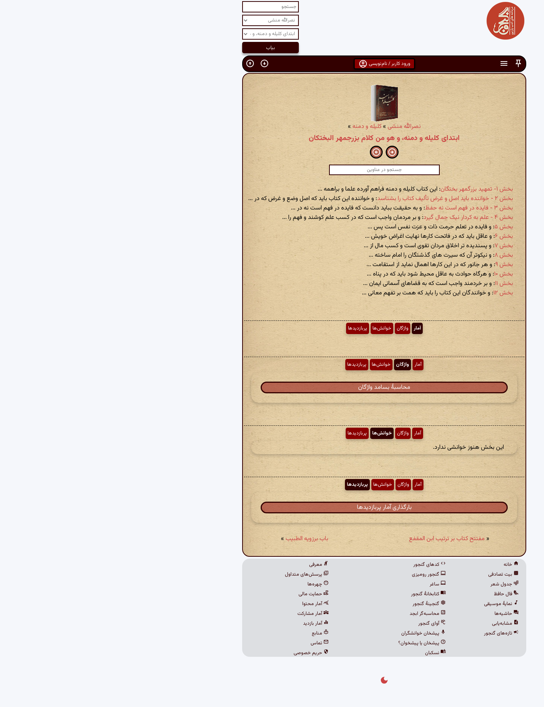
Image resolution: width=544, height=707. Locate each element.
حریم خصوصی (198, 653)
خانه (398, 564)
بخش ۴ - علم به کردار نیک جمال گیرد (356, 217)
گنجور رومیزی (317, 574)
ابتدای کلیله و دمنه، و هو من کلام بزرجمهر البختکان (272, 138)
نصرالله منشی (292, 126)
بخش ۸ (391, 255)
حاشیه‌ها (394, 614)
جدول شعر (392, 584)
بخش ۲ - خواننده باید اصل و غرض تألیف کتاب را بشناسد (333, 198)
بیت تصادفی (391, 574)
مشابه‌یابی (393, 623)
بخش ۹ (392, 265)
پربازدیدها (245, 328)
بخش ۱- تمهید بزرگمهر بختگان (364, 189)
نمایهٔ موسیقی (389, 604)
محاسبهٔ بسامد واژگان (272, 387)
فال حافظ (394, 594)
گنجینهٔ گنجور (317, 604)
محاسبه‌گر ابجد (315, 614)
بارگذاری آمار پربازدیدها (272, 507)
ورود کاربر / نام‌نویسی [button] (272, 63)
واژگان (290, 328)
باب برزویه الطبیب (194, 539)
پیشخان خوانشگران (311, 633)
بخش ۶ (392, 236)
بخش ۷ (391, 246)
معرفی (206, 564)
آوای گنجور (320, 623)
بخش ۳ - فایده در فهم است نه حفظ (357, 208)
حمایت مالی (201, 594)
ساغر (325, 584)
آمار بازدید (203, 623)
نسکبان (323, 653)
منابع (207, 633)
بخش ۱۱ (392, 283)
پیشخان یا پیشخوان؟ (310, 643)
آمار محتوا (203, 604)
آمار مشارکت (200, 614)
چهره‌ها (205, 584)
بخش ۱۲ (391, 293)
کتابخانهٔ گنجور (316, 594)
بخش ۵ (391, 227)
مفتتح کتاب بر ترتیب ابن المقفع (334, 539)
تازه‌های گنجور (389, 633)
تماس (207, 643)
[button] (406, 63)
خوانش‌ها (269, 328)
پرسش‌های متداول (194, 574)
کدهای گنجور (317, 564)
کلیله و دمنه (254, 126)
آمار (305, 328)
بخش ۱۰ (391, 274)
